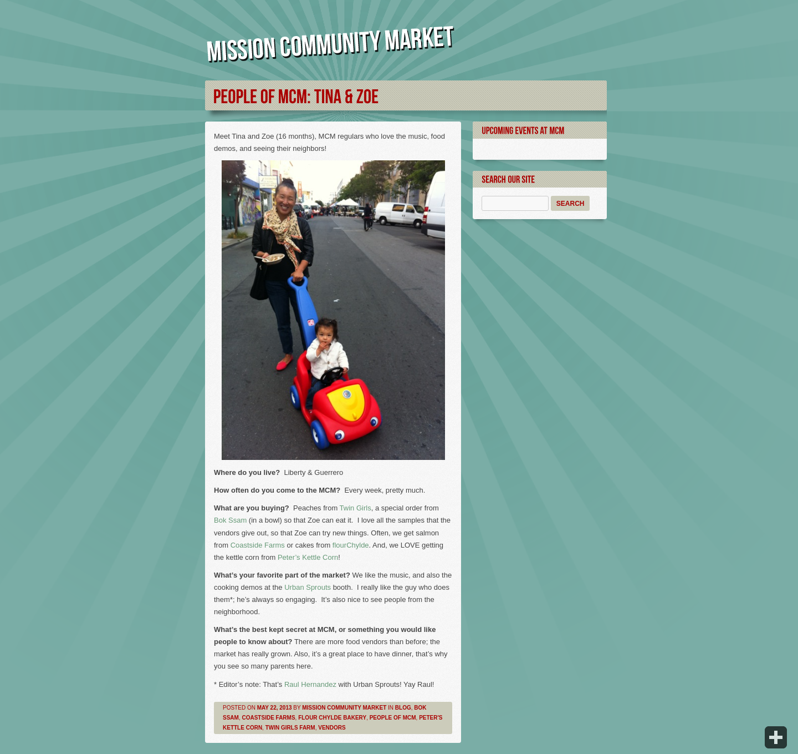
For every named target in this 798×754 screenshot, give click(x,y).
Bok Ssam (230, 520)
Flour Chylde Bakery (332, 718)
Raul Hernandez (311, 684)
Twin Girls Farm (290, 728)
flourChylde (350, 545)
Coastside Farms (258, 545)
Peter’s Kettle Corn (308, 557)
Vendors (331, 728)
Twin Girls (355, 508)
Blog (403, 708)
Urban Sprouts (307, 587)
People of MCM (393, 718)
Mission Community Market (344, 708)
